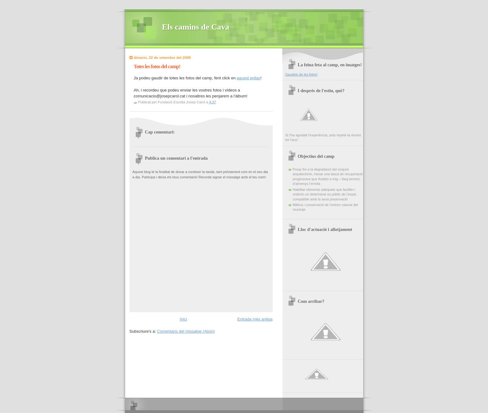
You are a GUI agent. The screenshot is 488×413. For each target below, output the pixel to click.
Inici (183, 319)
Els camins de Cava (195, 26)
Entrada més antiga (255, 319)
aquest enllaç (248, 78)
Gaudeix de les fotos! (301, 74)
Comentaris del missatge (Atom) (186, 331)
